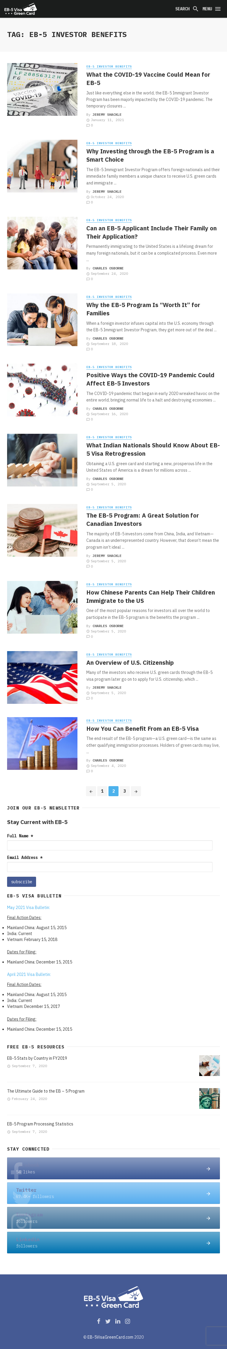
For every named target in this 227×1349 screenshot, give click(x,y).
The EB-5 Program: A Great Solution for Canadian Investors (142, 519)
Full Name (20, 836)
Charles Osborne (108, 268)
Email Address (25, 857)
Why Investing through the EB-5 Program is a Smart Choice (150, 155)
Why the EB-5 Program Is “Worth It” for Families (143, 309)
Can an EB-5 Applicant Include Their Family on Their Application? (151, 232)
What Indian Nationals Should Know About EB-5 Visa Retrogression (153, 449)
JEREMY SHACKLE (107, 114)
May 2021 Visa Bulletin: (28, 907)
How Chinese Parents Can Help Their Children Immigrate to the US (150, 596)
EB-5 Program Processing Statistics (40, 1124)
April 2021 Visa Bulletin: (29, 974)
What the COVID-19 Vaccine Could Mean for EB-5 (148, 78)
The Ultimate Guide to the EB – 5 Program (46, 1091)
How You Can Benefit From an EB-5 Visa (142, 729)
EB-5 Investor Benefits (109, 66)
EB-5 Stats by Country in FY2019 (37, 1058)
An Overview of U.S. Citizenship (130, 663)
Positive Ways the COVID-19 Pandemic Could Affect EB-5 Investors (150, 379)
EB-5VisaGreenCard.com (110, 1337)
